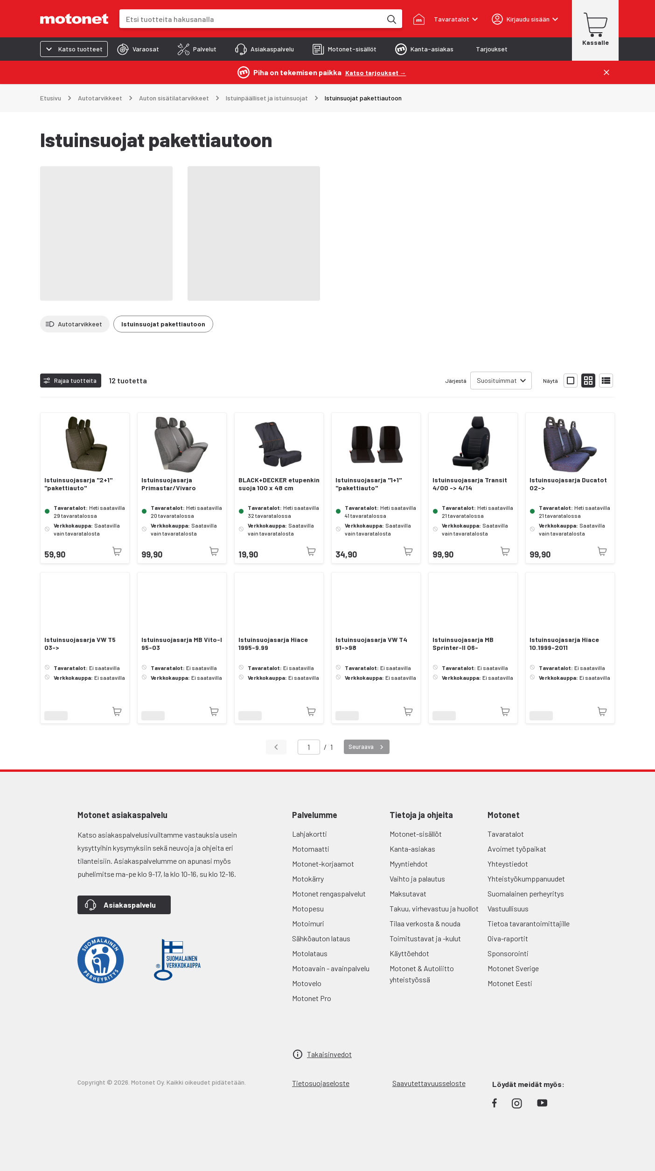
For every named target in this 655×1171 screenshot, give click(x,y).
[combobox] (250, 19)
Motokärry (308, 878)
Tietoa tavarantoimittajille (529, 923)
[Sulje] (606, 72)
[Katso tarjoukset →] (375, 72)
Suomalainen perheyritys (526, 893)
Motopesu (308, 908)
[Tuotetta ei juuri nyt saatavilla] (117, 551)
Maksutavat (408, 893)
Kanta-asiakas (412, 848)
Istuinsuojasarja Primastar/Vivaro (168, 484)
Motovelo (306, 983)
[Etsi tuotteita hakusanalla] (391, 18)
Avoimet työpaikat (517, 848)
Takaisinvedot (329, 1054)
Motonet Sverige (513, 968)
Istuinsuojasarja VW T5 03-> (80, 643)
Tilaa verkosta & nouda (425, 923)
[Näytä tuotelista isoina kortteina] (571, 381)
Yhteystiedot (508, 863)
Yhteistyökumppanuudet (526, 878)
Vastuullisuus (508, 908)
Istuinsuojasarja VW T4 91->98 (371, 643)
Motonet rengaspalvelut (329, 893)
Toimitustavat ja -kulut (425, 938)
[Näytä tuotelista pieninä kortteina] (588, 381)
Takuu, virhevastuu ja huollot (434, 908)
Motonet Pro (311, 998)
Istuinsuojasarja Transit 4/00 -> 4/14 (469, 484)
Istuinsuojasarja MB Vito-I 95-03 (181, 643)
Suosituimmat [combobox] (497, 380)
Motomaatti (310, 848)
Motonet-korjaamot (323, 863)
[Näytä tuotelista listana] (606, 381)
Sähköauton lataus (321, 938)
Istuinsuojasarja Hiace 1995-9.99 (273, 643)
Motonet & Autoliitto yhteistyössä (422, 974)
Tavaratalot (506, 833)
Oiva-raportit (508, 938)
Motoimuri (308, 923)
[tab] (138, 49)
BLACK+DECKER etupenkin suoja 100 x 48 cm (279, 484)
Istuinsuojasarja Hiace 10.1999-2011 (564, 643)
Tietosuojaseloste (320, 1083)
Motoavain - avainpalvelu (330, 968)
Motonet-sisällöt (416, 833)
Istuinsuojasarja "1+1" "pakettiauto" (368, 484)
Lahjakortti (309, 833)
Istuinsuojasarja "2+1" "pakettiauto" (78, 484)
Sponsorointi (508, 953)
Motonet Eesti (510, 983)
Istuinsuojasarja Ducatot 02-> (568, 484)
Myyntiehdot (409, 863)
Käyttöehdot (409, 953)
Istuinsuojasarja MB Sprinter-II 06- (463, 643)
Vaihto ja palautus (417, 878)
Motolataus (310, 953)
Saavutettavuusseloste (429, 1083)
